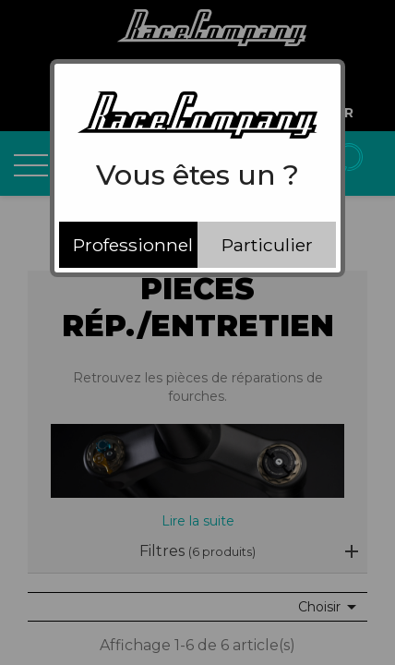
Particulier (267, 245)
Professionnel (133, 245)
